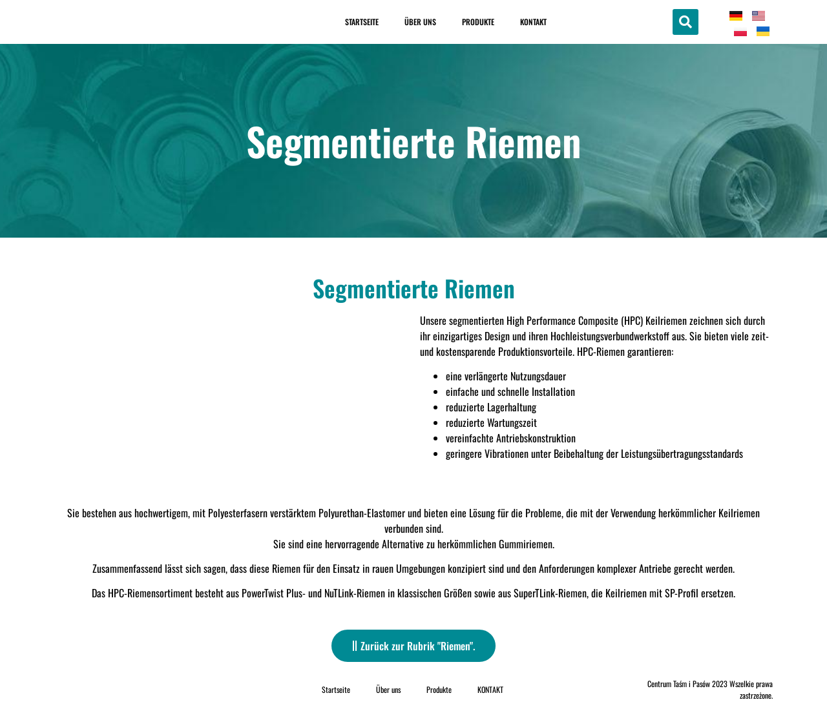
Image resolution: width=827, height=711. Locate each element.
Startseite (362, 21)
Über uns (420, 21)
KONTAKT (533, 21)
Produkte (478, 21)
